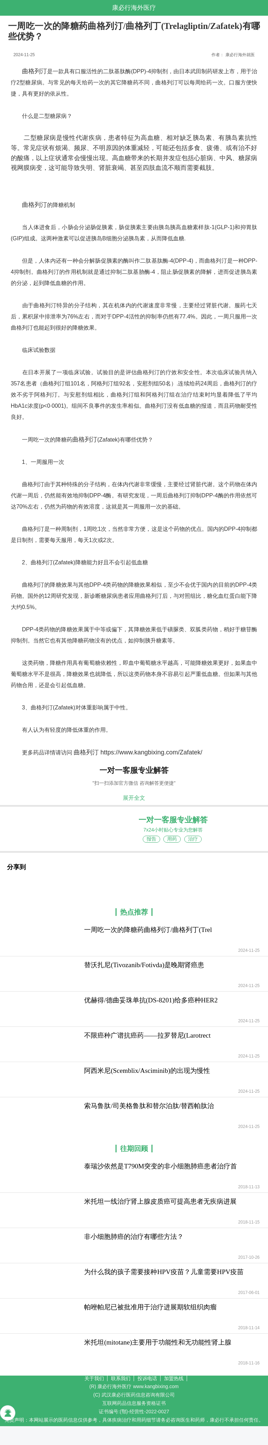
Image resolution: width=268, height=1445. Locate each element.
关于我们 (94, 1378)
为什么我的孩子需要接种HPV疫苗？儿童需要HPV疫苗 (164, 1271)
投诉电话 (147, 1378)
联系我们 (121, 1378)
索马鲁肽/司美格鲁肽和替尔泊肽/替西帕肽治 (149, 1105)
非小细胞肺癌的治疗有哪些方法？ (134, 1236)
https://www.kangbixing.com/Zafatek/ (151, 752)
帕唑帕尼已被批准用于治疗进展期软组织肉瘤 (150, 1307)
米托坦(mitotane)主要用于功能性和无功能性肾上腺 (157, 1342)
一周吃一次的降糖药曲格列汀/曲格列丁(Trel (148, 929)
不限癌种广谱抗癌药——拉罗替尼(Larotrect (147, 1035)
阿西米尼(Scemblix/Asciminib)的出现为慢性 (147, 1070)
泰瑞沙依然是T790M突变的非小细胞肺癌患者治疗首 (160, 1166)
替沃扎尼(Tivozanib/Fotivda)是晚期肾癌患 (144, 965)
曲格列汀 (34, 71)
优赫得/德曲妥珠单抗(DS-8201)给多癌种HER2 (150, 1000)
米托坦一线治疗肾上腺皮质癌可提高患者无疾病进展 (160, 1201)
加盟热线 (174, 1378)
